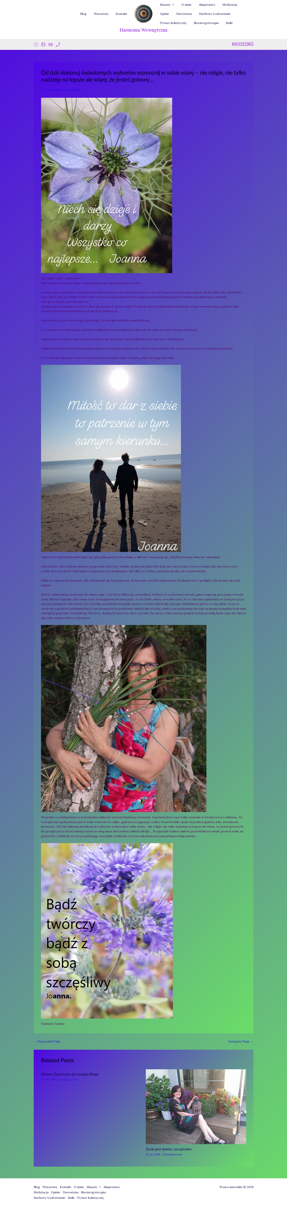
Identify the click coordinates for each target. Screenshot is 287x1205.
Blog (87, 14)
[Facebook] (43, 44)
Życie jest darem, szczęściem (168, 1149)
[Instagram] (36, 44)
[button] (171, 4)
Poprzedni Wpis (47, 1041)
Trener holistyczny (231, 14)
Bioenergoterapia (171, 23)
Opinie (242, 4)
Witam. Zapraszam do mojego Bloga (70, 1074)
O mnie (184, 4)
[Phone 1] (58, 44)
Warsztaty (103, 14)
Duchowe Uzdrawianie (196, 14)
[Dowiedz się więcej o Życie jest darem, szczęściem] (196, 1106)
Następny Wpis (240, 1041)
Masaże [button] (166, 4)
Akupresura (203, 4)
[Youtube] (50, 44)
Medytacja (224, 4)
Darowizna (167, 14)
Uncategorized (68, 1079)
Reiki (193, 23)
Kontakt (122, 14)
